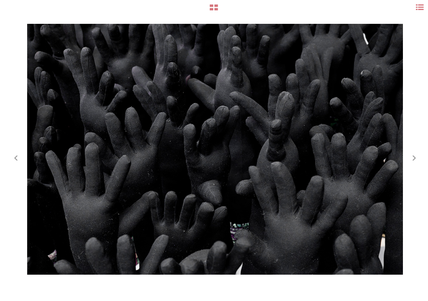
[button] (213, 10)
